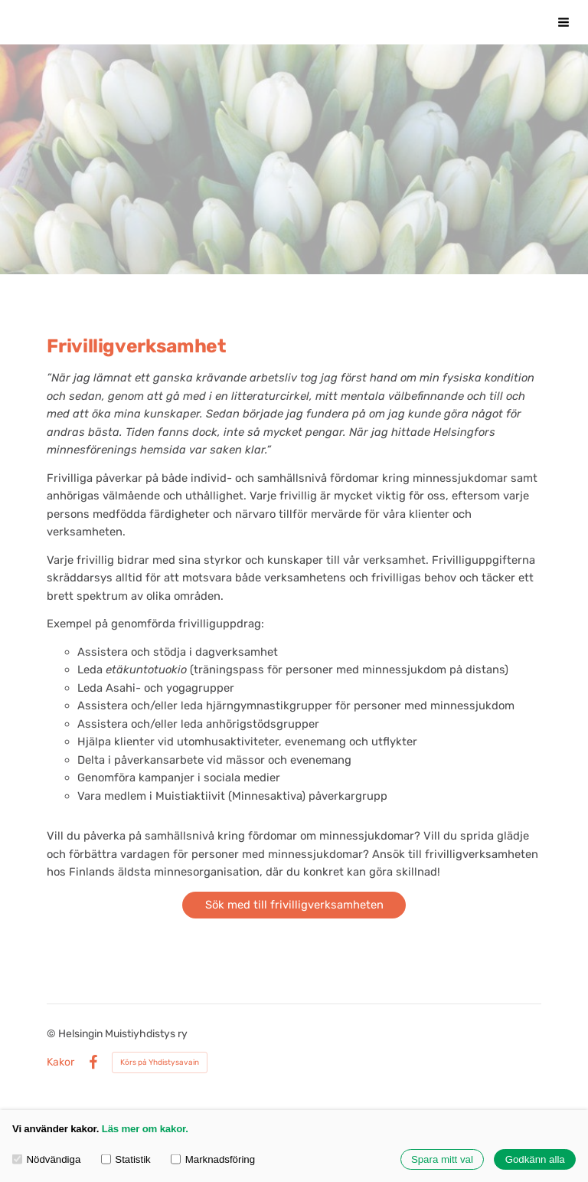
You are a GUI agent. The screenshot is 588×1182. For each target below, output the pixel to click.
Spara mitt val (442, 1159)
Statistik (126, 1159)
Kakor (60, 1062)
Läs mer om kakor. (145, 1129)
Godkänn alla (535, 1159)
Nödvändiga (46, 1159)
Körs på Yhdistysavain (159, 1062)
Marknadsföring (213, 1159)
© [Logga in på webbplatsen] (52, 1033)
